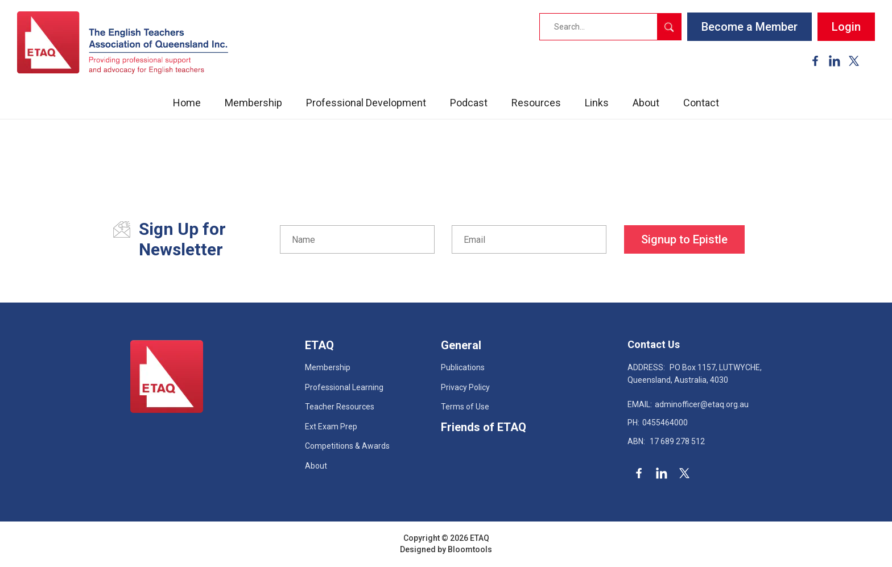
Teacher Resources (339, 406)
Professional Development (366, 103)
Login (846, 27)
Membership (253, 103)
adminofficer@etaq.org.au (688, 404)
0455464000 (657, 422)
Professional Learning (344, 387)
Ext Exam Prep (331, 426)
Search (669, 26)
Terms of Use (465, 406)
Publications (463, 367)
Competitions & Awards (347, 445)
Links (597, 103)
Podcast (469, 103)
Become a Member (749, 27)
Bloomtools (470, 549)
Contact (701, 103)
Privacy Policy (465, 387)
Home (187, 103)
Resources (536, 103)
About (646, 103)
